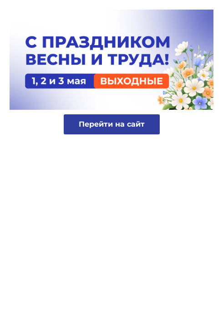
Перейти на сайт (112, 124)
